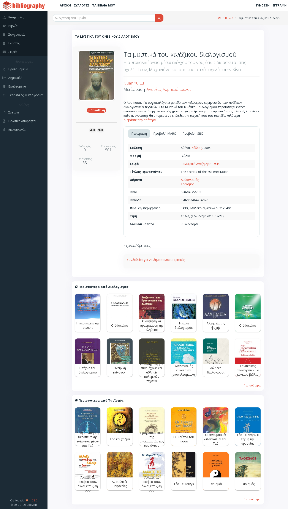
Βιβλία (229, 18)
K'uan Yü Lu (133, 83)
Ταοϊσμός (187, 184)
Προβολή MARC (164, 133)
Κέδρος (196, 148)
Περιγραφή (139, 133)
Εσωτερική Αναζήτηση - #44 (200, 164)
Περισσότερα (252, 385)
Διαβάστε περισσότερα (139, 120)
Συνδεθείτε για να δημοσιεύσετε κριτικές (156, 260)
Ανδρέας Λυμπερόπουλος (169, 89)
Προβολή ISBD (193, 133)
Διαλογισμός (190, 180)
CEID (34, 500)
